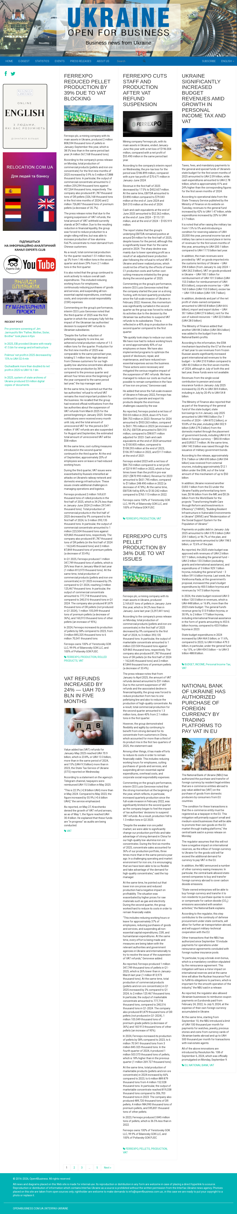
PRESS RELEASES (80, 61)
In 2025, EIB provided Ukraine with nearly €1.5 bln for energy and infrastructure (28, 345)
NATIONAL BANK (198, 1065)
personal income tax (218, 664)
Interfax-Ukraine (56, 1208)
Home (9, 61)
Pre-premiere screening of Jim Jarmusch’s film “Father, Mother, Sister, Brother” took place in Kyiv (27, 332)
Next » (107, 1167)
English (227, 61)
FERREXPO (73, 657)
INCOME (200, 664)
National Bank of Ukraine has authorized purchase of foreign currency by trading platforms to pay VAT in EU (204, 708)
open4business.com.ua (28, 1208)
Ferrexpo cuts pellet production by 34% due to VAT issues (145, 547)
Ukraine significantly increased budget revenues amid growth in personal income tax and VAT (204, 98)
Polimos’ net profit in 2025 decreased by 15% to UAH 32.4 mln (28, 357)
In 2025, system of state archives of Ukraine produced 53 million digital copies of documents (25, 381)
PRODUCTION (88, 657)
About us (103, 61)
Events (60, 61)
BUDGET (189, 664)
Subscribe (209, 61)
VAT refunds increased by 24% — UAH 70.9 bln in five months (84, 690)
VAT (81, 660)
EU (186, 1065)
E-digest (24, 61)
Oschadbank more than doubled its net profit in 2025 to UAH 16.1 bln (27, 368)
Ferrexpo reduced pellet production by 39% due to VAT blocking (87, 87)
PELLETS (144, 1148)
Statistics (42, 61)
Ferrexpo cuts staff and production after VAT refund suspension (145, 90)
